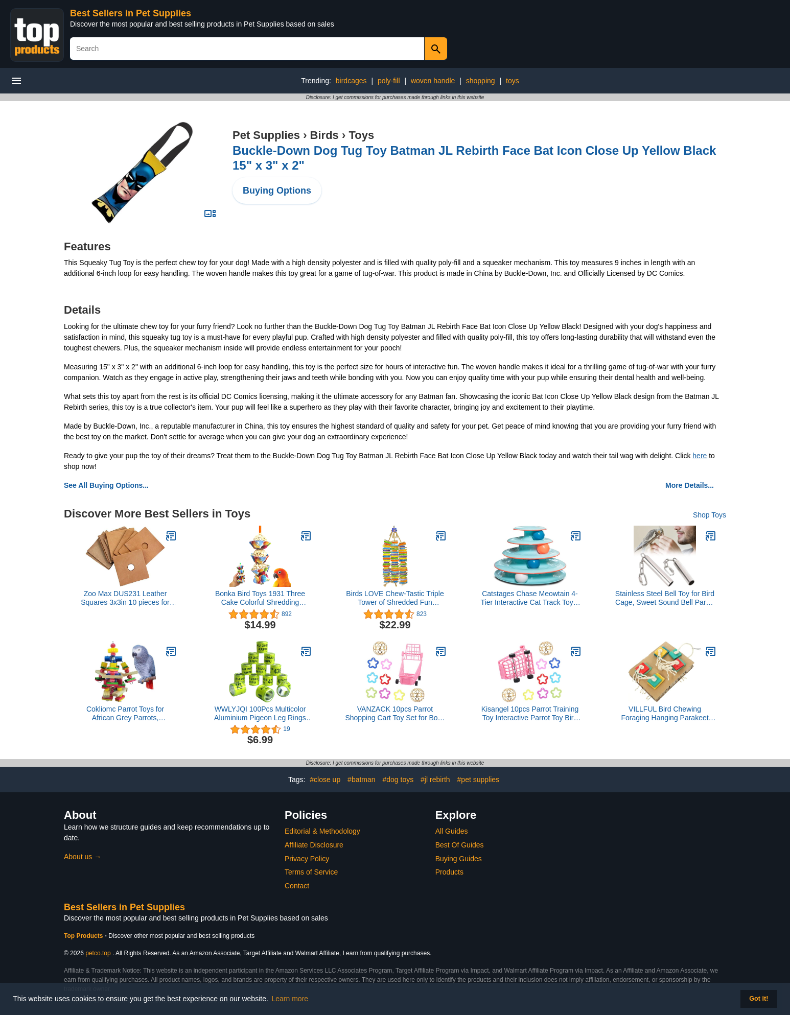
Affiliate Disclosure (314, 845)
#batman (361, 779)
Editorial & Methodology (322, 831)
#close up (325, 779)
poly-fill (389, 81)
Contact (297, 886)
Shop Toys (709, 515)
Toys (361, 135)
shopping (480, 81)
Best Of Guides (459, 845)
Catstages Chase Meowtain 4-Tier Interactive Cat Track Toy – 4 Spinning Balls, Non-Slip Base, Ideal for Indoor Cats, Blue (530, 598)
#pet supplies (478, 779)
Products (449, 872)
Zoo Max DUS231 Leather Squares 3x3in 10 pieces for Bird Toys (125, 598)
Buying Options (277, 190)
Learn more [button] (290, 999)
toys (512, 81)
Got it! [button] (758, 998)
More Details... (689, 485)
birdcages (351, 81)
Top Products (84, 935)
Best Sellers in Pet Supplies (130, 13)
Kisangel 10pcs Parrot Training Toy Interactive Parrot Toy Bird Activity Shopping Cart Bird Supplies (530, 713)
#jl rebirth (435, 779)
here (699, 456)
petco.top (97, 953)
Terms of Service (311, 872)
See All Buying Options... (106, 485)
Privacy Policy (307, 859)
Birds (324, 135)
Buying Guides (458, 859)
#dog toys (397, 779)
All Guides (451, 831)
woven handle (433, 81)
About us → (82, 857)
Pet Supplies (266, 135)
